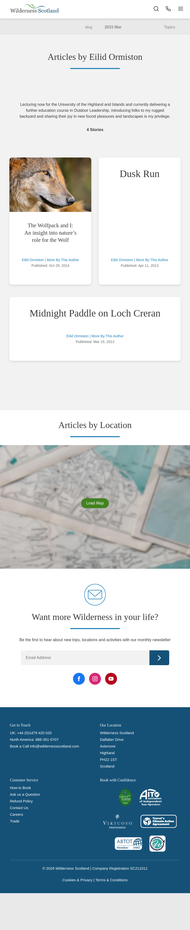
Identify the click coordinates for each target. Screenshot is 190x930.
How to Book (20, 788)
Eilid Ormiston (33, 260)
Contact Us (19, 808)
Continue (159, 657)
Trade (15, 821)
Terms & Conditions (111, 880)
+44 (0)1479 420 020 (34, 733)
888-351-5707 (46, 739)
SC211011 (139, 868)
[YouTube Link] (111, 679)
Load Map (95, 503)
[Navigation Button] (180, 10)
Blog (88, 27)
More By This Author (63, 260)
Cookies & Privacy (77, 880)
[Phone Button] (168, 10)
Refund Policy (21, 801)
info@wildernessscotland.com (54, 746)
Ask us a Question (25, 794)
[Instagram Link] (95, 679)
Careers (16, 814)
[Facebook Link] (79, 679)
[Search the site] (155, 10)
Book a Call (19, 746)
